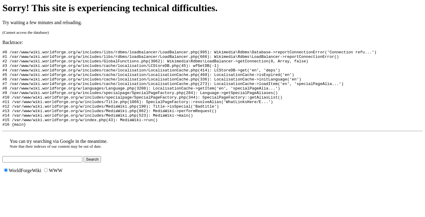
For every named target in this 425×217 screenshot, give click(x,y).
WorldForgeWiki (22, 185)
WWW (53, 185)
